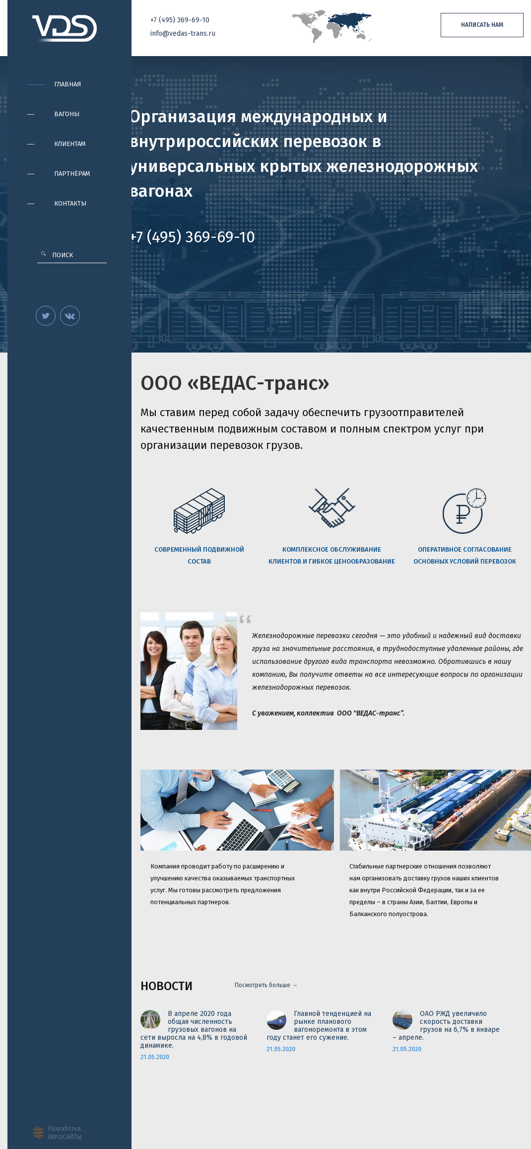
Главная (67, 84)
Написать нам (482, 24)
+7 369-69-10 (179, 20)
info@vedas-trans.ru (182, 33)
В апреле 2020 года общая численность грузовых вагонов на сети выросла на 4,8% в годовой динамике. (193, 1030)
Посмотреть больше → (266, 985)
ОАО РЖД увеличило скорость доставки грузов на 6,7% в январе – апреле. (446, 1026)
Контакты (70, 203)
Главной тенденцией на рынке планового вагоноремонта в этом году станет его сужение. (318, 1026)
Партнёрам (72, 173)
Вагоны (66, 114)
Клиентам (70, 143)
